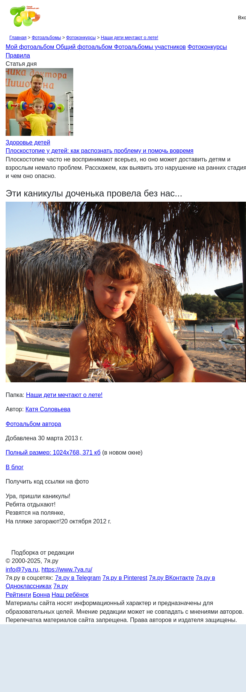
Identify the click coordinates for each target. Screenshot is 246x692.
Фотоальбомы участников (150, 47)
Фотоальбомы (46, 37)
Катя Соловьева (48, 409)
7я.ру (60, 586)
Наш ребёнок (70, 595)
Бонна (41, 595)
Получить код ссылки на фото (47, 481)
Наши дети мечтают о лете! (129, 37)
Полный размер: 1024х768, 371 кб (53, 452)
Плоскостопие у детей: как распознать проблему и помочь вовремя (99, 151)
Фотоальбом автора (33, 424)
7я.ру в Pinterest (125, 578)
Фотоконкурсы (81, 37)
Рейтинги (18, 595)
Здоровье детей (28, 142)
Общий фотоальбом (85, 47)
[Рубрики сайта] (8, 17)
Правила (18, 55)
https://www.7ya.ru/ (66, 569)
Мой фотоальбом (31, 47)
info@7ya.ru (22, 569)
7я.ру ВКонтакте (171, 578)
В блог (15, 467)
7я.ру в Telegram (78, 578)
